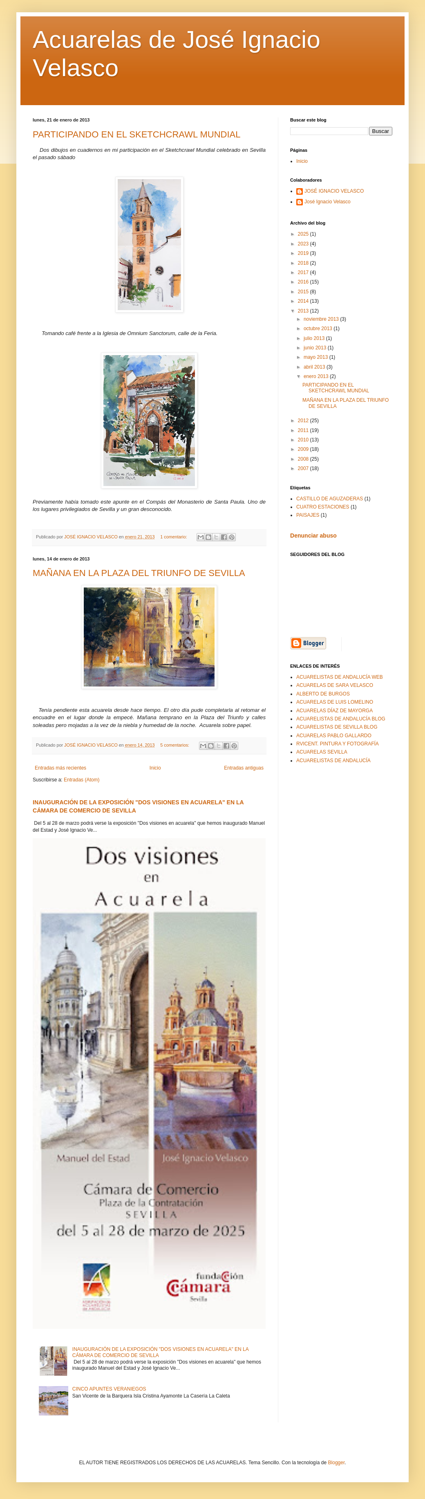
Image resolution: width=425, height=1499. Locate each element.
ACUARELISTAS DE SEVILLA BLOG (337, 727)
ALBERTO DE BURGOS (323, 694)
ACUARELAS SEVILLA (321, 752)
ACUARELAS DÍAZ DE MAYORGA (334, 710)
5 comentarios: (175, 745)
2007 (304, 468)
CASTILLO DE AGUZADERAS (329, 499)
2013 (304, 311)
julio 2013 (315, 338)
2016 (304, 282)
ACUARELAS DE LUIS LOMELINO (334, 702)
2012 (304, 420)
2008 (304, 459)
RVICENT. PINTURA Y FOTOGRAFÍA (337, 744)
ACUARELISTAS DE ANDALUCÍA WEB (339, 677)
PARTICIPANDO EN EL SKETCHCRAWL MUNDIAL (137, 134)
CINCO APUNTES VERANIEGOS (109, 1389)
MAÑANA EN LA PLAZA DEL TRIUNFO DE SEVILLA (139, 573)
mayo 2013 (316, 357)
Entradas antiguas (244, 768)
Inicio (155, 768)
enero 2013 (317, 376)
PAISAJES (307, 515)
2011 (304, 430)
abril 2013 (315, 367)
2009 (304, 449)
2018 (304, 263)
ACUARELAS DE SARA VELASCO (334, 685)
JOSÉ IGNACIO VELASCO (334, 191)
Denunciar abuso (313, 535)
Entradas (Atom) (81, 780)
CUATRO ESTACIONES (322, 507)
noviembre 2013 (322, 319)
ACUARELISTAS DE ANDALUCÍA (333, 760)
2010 (304, 440)
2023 (304, 244)
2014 (304, 301)
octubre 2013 (318, 328)
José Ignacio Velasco (327, 202)
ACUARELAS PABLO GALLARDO (333, 735)
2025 (304, 234)
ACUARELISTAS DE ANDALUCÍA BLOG (340, 719)
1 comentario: (174, 536)
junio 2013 (316, 348)
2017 (304, 272)
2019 (304, 253)
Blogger (336, 1462)
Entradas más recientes (60, 768)
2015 (304, 292)
